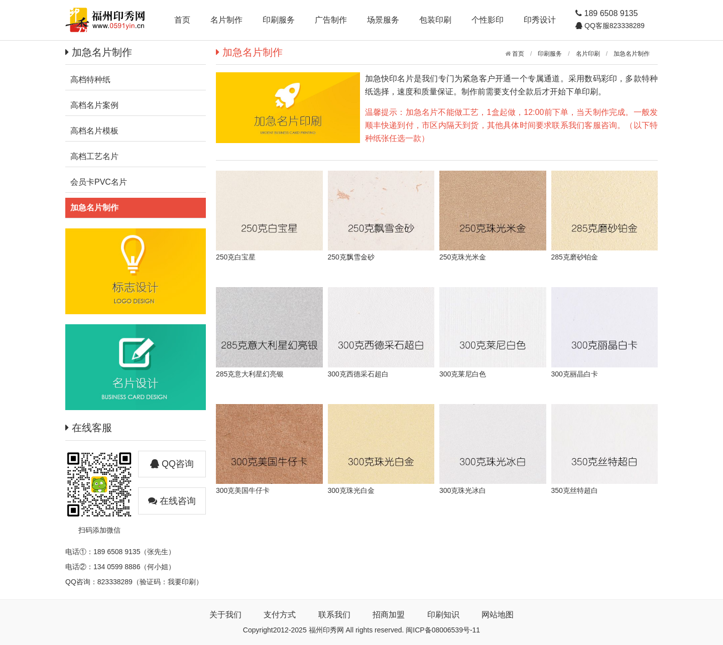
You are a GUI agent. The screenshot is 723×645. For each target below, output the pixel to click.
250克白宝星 (236, 257)
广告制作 (331, 20)
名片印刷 (588, 53)
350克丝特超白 (574, 490)
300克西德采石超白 (358, 374)
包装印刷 (435, 20)
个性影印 (487, 20)
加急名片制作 (632, 53)
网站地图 (497, 614)
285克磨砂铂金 (574, 257)
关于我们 (225, 614)
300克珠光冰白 (462, 490)
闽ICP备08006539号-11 (443, 630)
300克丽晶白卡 (574, 374)
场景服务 (383, 20)
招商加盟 (389, 614)
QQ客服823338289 (613, 26)
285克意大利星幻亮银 (250, 374)
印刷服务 (279, 20)
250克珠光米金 (462, 257)
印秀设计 (540, 20)
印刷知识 (443, 614)
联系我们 (334, 614)
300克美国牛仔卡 (243, 490)
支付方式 (280, 614)
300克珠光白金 (351, 490)
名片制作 (226, 20)
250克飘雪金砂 (351, 257)
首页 (182, 20)
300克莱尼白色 (462, 374)
